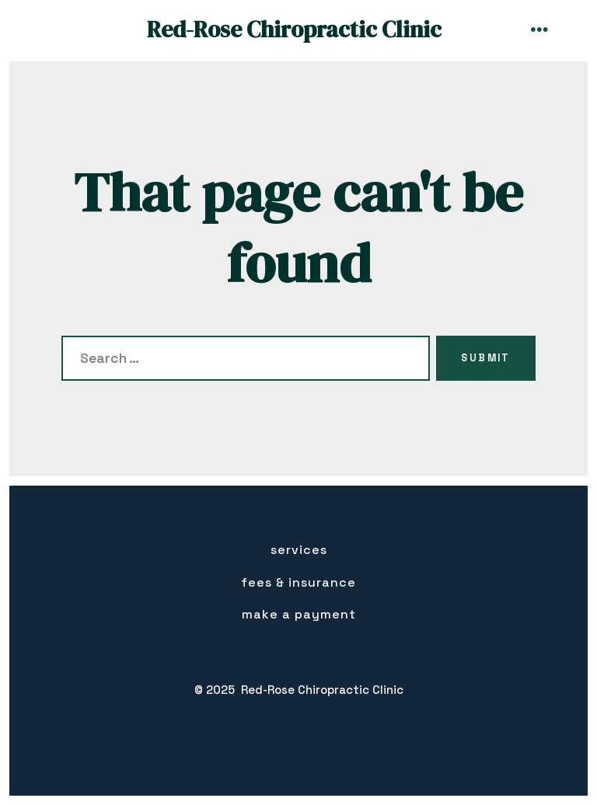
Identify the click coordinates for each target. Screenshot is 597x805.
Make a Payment (299, 614)
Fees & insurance (298, 582)
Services (299, 550)
